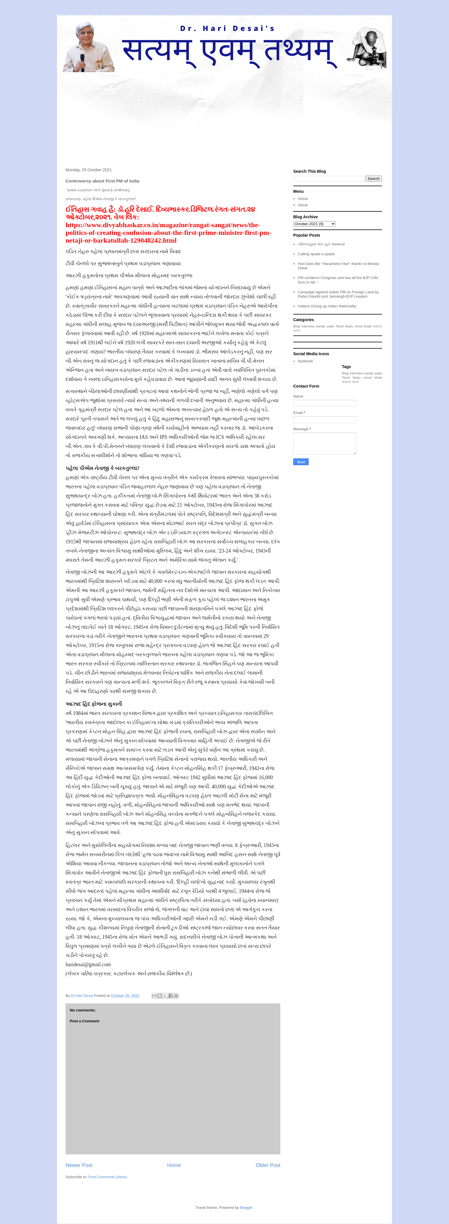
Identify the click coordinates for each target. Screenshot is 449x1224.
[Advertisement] (224, 115)
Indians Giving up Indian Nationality (327, 306)
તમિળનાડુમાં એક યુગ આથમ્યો (321, 244)
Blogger (246, 1207)
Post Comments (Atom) (107, 1177)
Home (174, 1165)
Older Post (268, 1165)
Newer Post (79, 1165)
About (303, 205)
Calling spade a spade (316, 254)
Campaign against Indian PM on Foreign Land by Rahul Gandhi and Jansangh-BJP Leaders (338, 294)
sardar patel (325, 326)
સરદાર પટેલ (350, 382)
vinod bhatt (363, 326)
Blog (296, 326)
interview (308, 326)
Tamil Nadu (344, 326)
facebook (305, 361)
